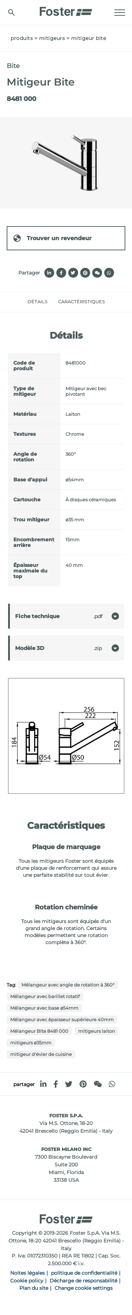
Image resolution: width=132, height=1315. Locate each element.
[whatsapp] (112, 1084)
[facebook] (56, 1084)
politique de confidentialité (84, 1273)
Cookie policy (26, 1280)
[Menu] (119, 12)
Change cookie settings (84, 1288)
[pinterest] (83, 1084)
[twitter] (69, 1084)
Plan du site (33, 1288)
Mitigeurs (52, 38)
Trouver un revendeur (52, 238)
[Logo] (66, 9)
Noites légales (27, 1273)
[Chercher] (11, 12)
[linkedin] (43, 1084)
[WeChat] (98, 1084)
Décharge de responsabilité (83, 1280)
